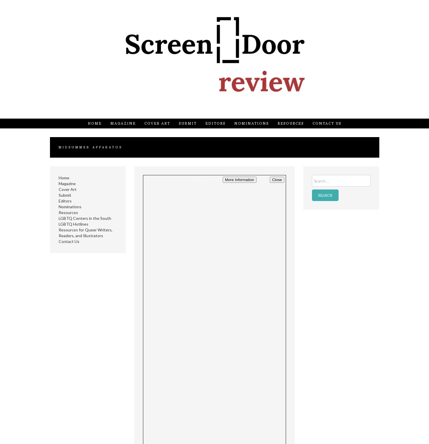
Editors (215, 123)
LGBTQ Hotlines (73, 224)
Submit (188, 123)
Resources (291, 123)
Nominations (251, 123)
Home (95, 123)
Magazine (123, 123)
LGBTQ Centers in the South (85, 218)
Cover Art (157, 123)
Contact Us (327, 123)
